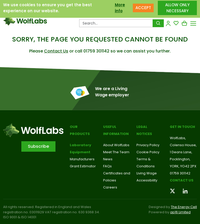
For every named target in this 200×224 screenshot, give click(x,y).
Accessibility (146, 180)
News (108, 159)
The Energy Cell (184, 206)
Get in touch (182, 126)
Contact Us (56, 51)
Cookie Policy (147, 152)
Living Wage (146, 173)
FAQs (107, 166)
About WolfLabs (116, 145)
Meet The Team (116, 152)
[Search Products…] (116, 23)
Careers (110, 187)
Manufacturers (82, 159)
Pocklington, (180, 159)
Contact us (181, 180)
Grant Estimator (83, 166)
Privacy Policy (147, 145)
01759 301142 (180, 173)
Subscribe (38, 146)
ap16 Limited (180, 212)
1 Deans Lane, (181, 152)
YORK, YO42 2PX (183, 166)
